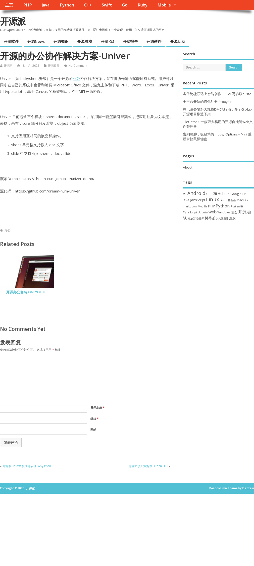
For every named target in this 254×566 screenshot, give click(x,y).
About (187, 167)
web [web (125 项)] (212, 212)
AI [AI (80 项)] (185, 193)
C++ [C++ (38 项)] (209, 194)
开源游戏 (84, 41)
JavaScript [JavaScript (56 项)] (197, 200)
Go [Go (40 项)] (227, 194)
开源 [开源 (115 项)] (242, 212)
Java (46, 5)
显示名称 (97, 408)
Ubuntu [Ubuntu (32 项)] (203, 212)
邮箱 (94, 419)
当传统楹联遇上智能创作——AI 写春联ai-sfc (217, 94)
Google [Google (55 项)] (236, 193)
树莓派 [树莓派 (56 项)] (210, 218)
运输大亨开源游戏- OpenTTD (148, 466)
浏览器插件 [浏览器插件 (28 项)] (222, 218)
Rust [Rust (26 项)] (233, 206)
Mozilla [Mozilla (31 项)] (202, 206)
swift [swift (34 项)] (240, 206)
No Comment (77, 65)
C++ (88, 5)
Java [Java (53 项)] (186, 200)
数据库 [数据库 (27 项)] (200, 218)
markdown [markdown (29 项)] (190, 206)
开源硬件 (154, 41)
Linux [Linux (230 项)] (212, 199)
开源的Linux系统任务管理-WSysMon (26, 466)
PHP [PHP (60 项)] (211, 206)
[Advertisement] (127, 529)
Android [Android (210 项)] (196, 193)
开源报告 (130, 41)
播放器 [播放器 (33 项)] (192, 218)
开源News (36, 41)
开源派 (12, 21)
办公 (76, 78)
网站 (93, 430)
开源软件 (11, 41)
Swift (107, 5)
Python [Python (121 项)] (223, 206)
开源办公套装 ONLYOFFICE (27, 292)
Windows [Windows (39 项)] (224, 212)
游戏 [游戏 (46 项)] (232, 218)
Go (124, 5)
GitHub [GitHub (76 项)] (218, 193)
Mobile (164, 5)
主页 (9, 5)
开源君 (8, 65)
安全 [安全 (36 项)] (234, 212)
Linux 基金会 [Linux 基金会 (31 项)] (228, 200)
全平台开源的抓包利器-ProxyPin (207, 101)
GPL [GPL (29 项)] (244, 194)
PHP (27, 5)
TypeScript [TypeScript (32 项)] (190, 212)
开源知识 (60, 41)
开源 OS (107, 41)
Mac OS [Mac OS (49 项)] (242, 200)
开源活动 (177, 41)
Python (67, 5)
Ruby (143, 5)
